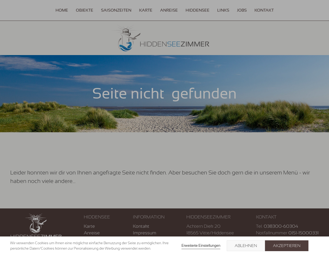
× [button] (316, 245)
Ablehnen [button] (246, 245)
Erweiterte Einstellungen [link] (200, 245)
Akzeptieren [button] (286, 245)
